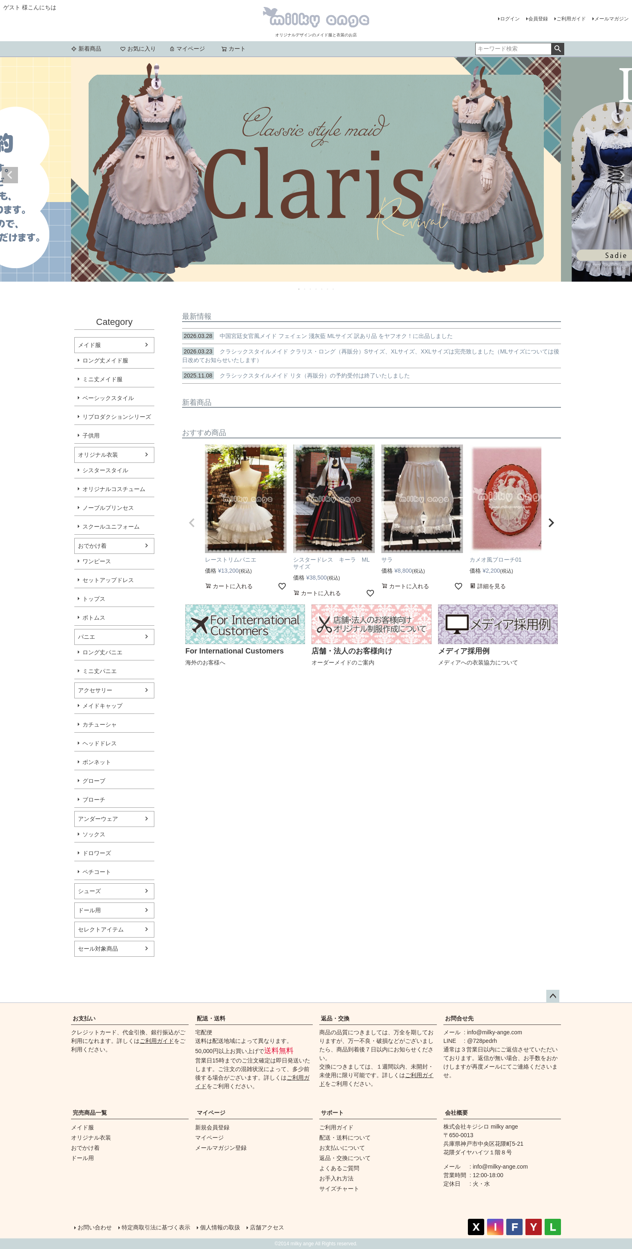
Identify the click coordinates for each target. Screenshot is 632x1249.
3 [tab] (311, 289)
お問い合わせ (95, 1227)
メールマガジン (611, 19)
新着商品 (86, 48)
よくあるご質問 (339, 1168)
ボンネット (96, 762)
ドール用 (89, 910)
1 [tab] (299, 289)
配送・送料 (211, 1018)
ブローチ (93, 799)
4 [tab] (316, 289)
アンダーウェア (98, 819)
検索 (557, 49)
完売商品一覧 (90, 1112)
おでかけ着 (92, 545)
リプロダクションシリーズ (116, 416)
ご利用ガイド (571, 19)
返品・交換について (345, 1158)
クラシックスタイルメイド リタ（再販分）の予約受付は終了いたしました (296, 375)
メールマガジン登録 (221, 1148)
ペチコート (96, 872)
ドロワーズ (96, 853)
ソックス (93, 834)
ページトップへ (552, 996)
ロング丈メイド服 (105, 360)
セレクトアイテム (101, 929)
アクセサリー (95, 690)
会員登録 (538, 19)
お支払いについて (342, 1148)
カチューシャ (99, 724)
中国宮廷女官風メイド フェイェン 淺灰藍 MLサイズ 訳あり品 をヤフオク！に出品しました (317, 336)
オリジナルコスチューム (113, 489)
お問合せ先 (459, 1018)
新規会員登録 (212, 1127)
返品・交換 (335, 1018)
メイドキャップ (102, 705)
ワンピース (96, 561)
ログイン (510, 19)
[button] (192, 523)
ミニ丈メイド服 (102, 379)
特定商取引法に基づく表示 (156, 1227)
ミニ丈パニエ (99, 671)
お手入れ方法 (336, 1178)
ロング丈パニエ (102, 652)
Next (622, 175)
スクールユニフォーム (111, 526)
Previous (10, 175)
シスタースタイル (105, 470)
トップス (93, 599)
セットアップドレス (108, 580)
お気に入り (138, 48)
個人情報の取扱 (220, 1227)
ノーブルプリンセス (108, 507)
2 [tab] (305, 289)
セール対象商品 (98, 948)
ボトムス (93, 617)
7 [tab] (334, 289)
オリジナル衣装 (98, 454)
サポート (332, 1112)
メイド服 (89, 345)
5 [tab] (322, 289)
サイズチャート (339, 1188)
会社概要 (456, 1112)
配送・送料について (345, 1137)
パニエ (86, 636)
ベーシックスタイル (108, 398)
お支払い (84, 1018)
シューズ (89, 891)
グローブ (93, 781)
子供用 (91, 435)
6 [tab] (328, 289)
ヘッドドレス (99, 743)
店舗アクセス (267, 1227)
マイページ (187, 48)
